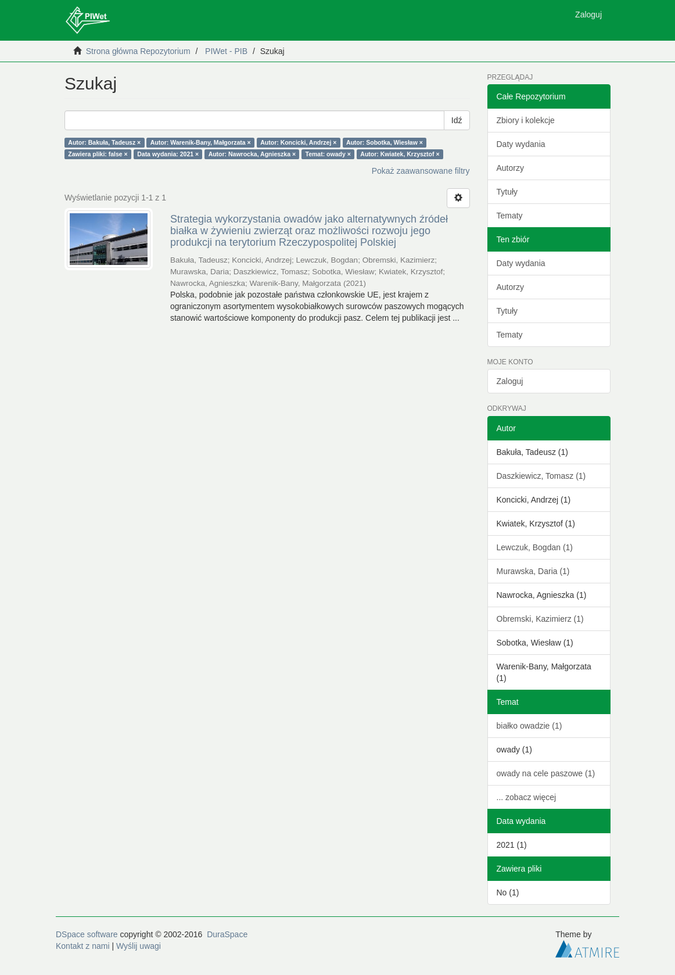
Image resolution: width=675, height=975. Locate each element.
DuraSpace (227, 934)
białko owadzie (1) (529, 725)
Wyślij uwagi (138, 946)
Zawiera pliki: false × (97, 153)
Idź (456, 120)
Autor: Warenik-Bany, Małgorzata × (200, 142)
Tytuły (507, 191)
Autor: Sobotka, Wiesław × (384, 142)
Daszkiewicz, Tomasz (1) (541, 476)
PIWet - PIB (226, 51)
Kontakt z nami (83, 946)
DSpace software (87, 934)
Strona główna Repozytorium (138, 51)
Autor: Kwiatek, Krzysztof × (399, 153)
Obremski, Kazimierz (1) (540, 618)
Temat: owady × (328, 153)
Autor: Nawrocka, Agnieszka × (252, 153)
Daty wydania (521, 144)
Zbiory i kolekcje (526, 120)
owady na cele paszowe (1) (546, 773)
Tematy (510, 215)
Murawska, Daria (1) (533, 571)
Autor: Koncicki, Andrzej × (298, 142)
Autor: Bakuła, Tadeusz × (104, 142)
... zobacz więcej (526, 797)
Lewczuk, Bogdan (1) (535, 547)
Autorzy (510, 168)
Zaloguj (510, 381)
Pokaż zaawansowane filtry (421, 170)
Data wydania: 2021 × (168, 153)
